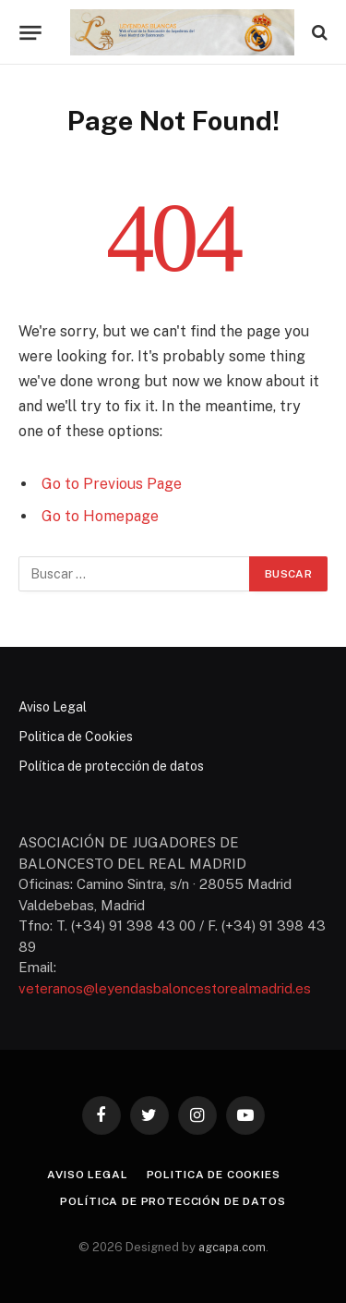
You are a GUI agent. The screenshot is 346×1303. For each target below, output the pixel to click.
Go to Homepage (100, 516)
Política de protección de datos (111, 766)
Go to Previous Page (112, 484)
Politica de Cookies (75, 736)
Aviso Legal (52, 707)
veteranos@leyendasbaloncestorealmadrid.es (164, 988)
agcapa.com (232, 1247)
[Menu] (30, 33)
